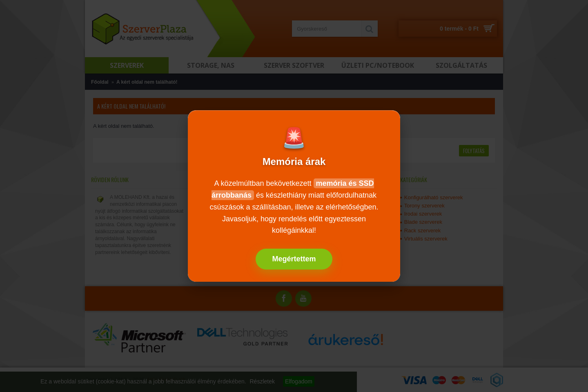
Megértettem (294, 259)
